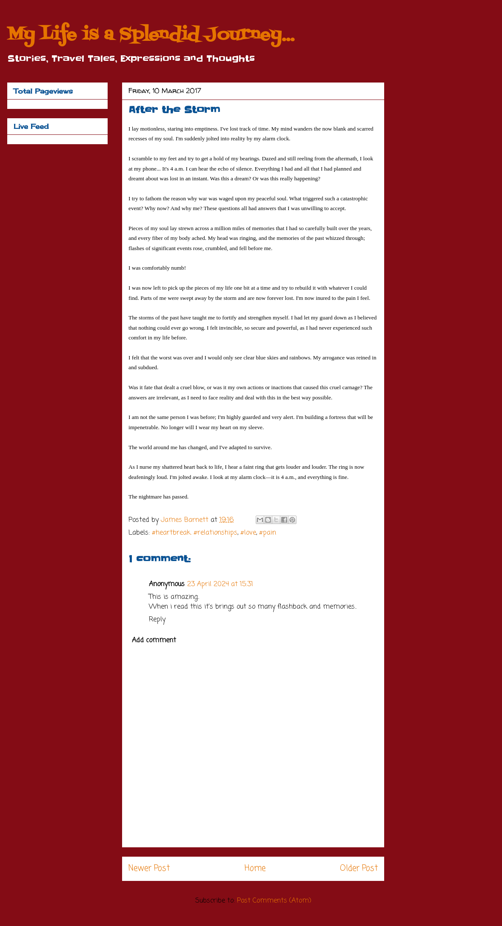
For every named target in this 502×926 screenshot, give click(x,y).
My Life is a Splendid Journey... (150, 35)
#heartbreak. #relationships (194, 533)
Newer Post (149, 868)
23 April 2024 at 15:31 (220, 584)
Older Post (359, 868)
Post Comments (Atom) (274, 901)
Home (255, 868)
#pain (267, 533)
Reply (157, 620)
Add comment (154, 640)
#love (248, 533)
